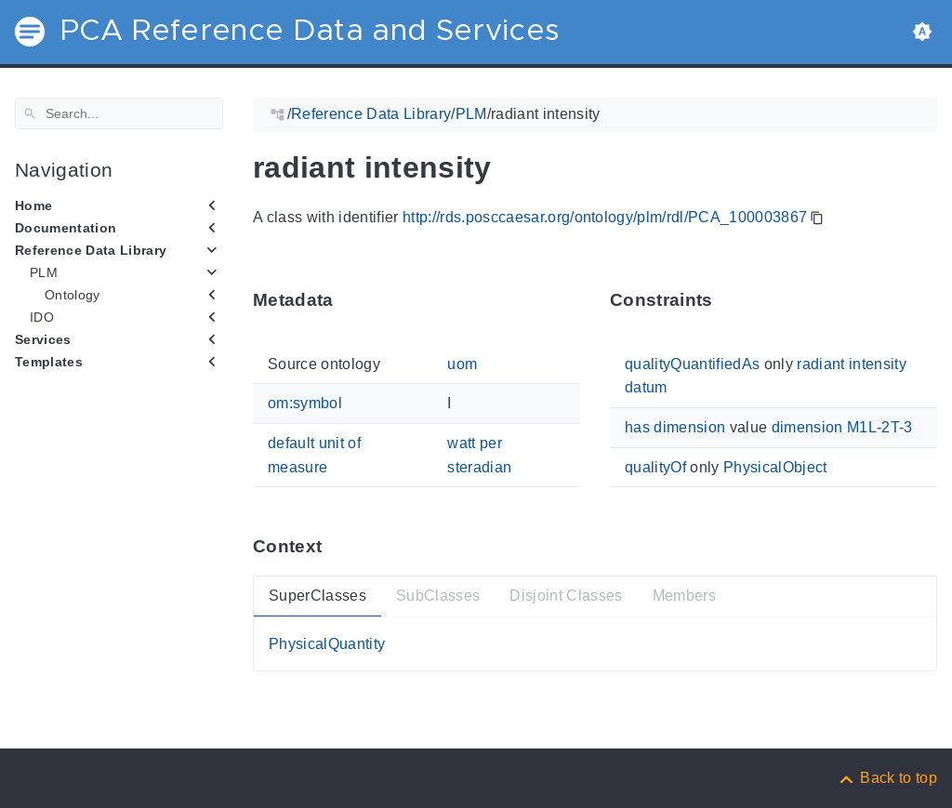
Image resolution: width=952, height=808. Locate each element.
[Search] (119, 113)
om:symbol (305, 403)
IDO (42, 317)
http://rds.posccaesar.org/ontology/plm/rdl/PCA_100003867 (605, 217)
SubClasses (438, 595)
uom (462, 364)
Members (684, 595)
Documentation (65, 227)
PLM (44, 272)
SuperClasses (317, 595)
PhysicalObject (775, 466)
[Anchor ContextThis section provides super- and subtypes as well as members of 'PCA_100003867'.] (336, 546)
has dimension (675, 427)
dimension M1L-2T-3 (842, 427)
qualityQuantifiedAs (692, 364)
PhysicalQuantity (327, 644)
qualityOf (655, 466)
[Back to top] (887, 778)
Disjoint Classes (565, 595)
